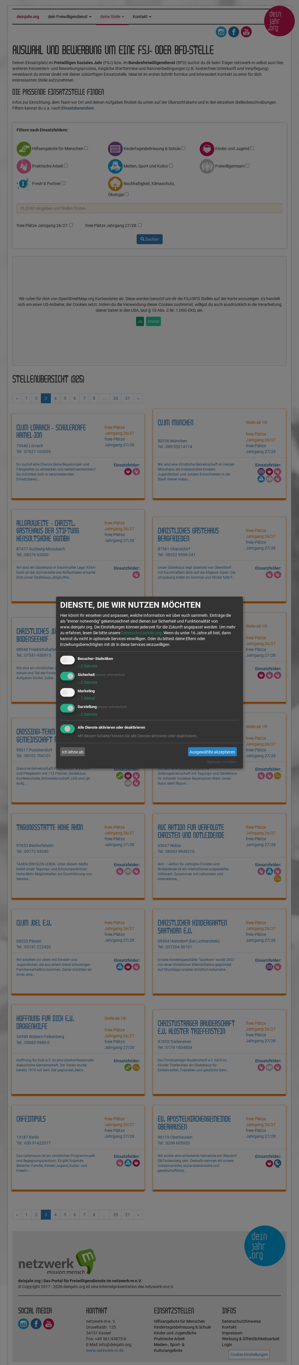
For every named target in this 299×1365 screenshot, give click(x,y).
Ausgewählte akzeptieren (212, 751)
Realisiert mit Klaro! (222, 762)
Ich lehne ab (73, 751)
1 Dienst (86, 698)
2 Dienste (87, 666)
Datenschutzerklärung (141, 632)
